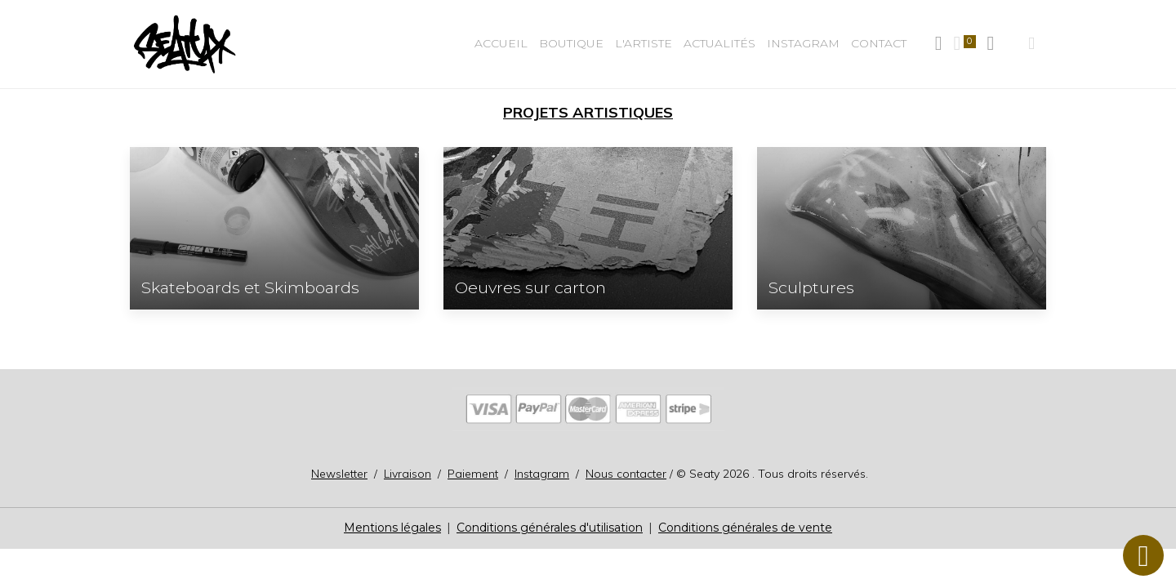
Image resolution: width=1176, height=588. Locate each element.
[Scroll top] (1143, 555)
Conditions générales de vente (745, 527)
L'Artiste (643, 43)
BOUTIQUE (571, 43)
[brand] (187, 44)
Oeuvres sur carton (530, 287)
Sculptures (811, 287)
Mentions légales (392, 527)
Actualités (719, 43)
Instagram (803, 43)
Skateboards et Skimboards (250, 287)
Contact (878, 43)
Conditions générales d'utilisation (550, 527)
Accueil (501, 43)
